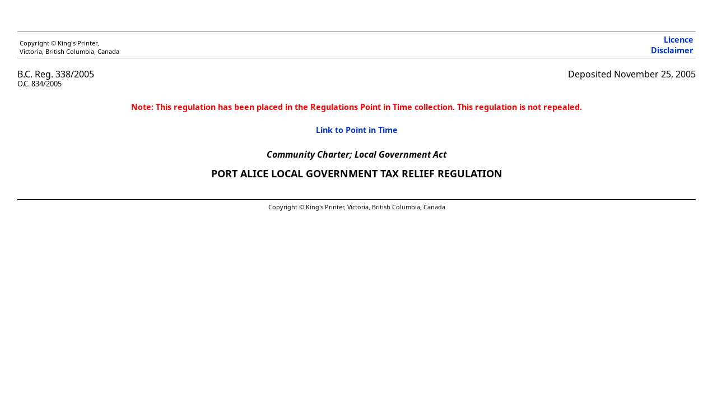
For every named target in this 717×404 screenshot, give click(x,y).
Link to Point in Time (357, 130)
